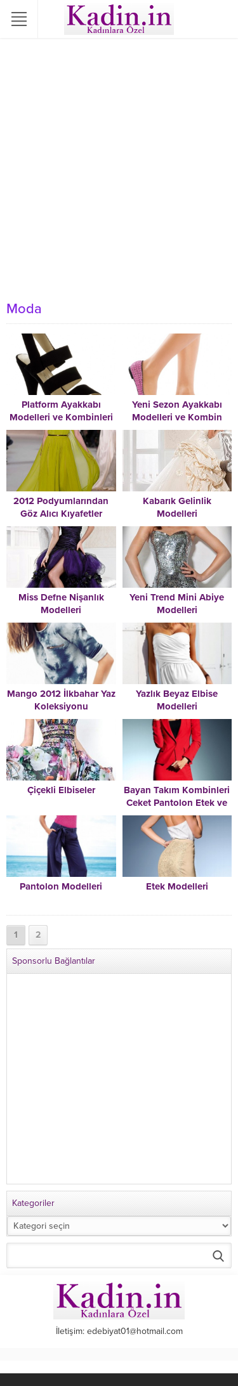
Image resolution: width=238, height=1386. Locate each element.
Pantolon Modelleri (61, 886)
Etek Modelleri (177, 886)
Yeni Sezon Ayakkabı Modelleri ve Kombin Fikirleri (177, 417)
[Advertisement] (119, 169)
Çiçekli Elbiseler (61, 790)
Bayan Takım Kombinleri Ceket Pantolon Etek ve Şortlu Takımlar (177, 802)
